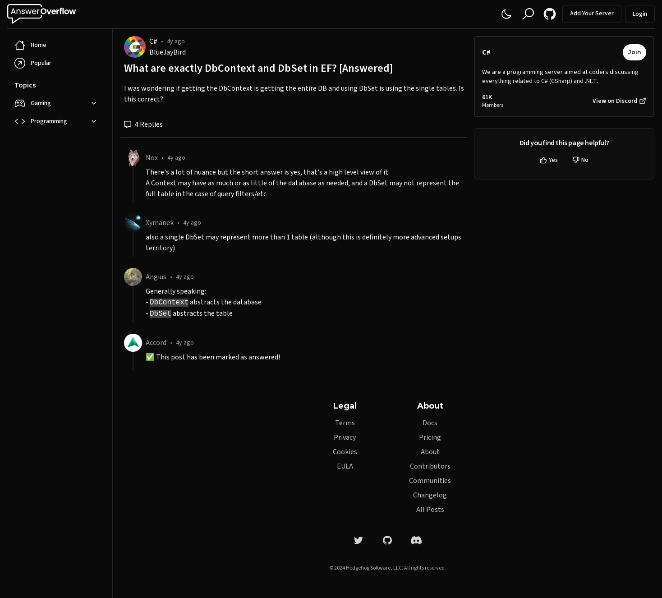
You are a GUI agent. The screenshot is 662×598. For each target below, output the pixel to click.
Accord (156, 343)
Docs (430, 423)
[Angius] (133, 277)
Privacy (345, 437)
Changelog (430, 495)
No (580, 160)
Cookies (345, 452)
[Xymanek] (133, 223)
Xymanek (160, 223)
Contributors (430, 466)
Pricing (430, 437)
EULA (345, 466)
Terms (345, 423)
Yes (549, 160)
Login (640, 13)
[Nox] (133, 158)
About (430, 452)
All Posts (430, 510)
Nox (152, 158)
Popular (32, 63)
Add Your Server (592, 13)
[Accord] (133, 343)
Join (634, 52)
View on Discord (619, 101)
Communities (430, 481)
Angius (156, 277)
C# (153, 41)
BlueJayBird (167, 52)
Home (30, 45)
